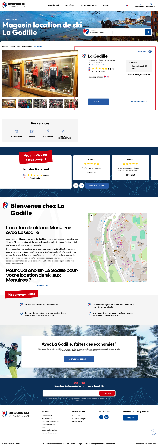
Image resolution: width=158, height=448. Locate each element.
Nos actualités (47, 419)
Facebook (101, 417)
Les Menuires (27, 46)
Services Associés (48, 424)
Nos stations (15, 46)
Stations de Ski (47, 416)
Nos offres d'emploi (79, 419)
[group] (40, 73)
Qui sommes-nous (89, 5)
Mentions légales (77, 444)
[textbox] (101, 32)
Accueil (5, 46)
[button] (66, 91)
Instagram (106, 417)
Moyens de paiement (49, 433)
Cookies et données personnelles (56, 444)
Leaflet (129, 281)
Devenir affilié (77, 421)
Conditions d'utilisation (97, 399)
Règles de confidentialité (78, 399)
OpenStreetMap (135, 281)
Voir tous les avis (96, 186)
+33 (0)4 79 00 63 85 (98, 65)
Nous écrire (76, 416)
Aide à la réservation (49, 430)
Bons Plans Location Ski (50, 421)
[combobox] (101, 32)
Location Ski (53, 5)
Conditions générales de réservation (100, 444)
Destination (93, 30)
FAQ (43, 427)
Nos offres (69, 5)
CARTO (144, 281)
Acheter (106, 5)
